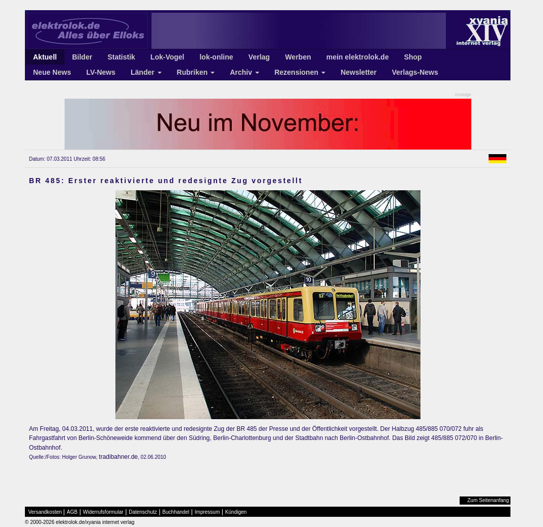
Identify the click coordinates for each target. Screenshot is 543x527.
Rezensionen (300, 72)
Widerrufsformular (103, 512)
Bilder (82, 57)
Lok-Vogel (167, 57)
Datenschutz (143, 512)
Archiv (244, 72)
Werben (298, 57)
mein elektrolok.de (357, 57)
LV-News (100, 72)
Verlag (259, 57)
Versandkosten (45, 512)
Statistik (121, 57)
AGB (72, 512)
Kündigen (236, 512)
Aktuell (45, 57)
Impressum (207, 512)
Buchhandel (175, 512)
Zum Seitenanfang (488, 500)
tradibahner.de (118, 456)
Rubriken (196, 72)
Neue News (52, 72)
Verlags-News (415, 72)
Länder (146, 72)
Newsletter (359, 72)
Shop (413, 57)
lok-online (216, 57)
